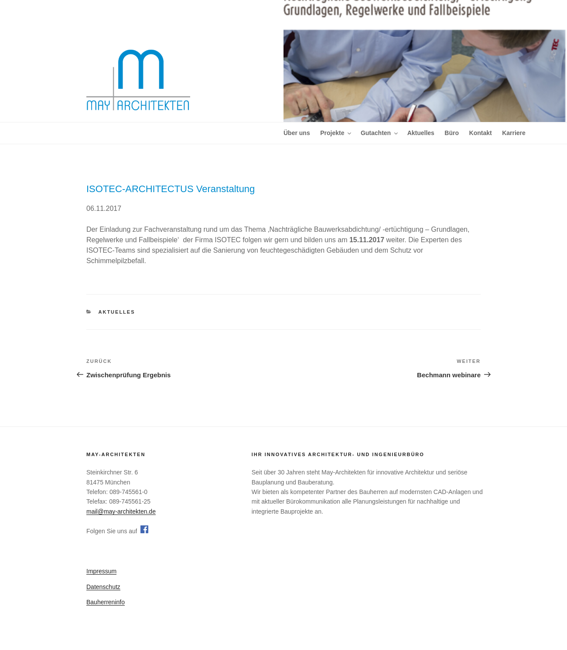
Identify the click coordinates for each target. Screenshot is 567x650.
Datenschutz (103, 586)
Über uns (297, 132)
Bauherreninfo (105, 602)
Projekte (336, 132)
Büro (451, 132)
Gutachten (380, 132)
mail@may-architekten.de (121, 511)
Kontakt (480, 132)
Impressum (101, 571)
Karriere (514, 132)
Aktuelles (420, 132)
